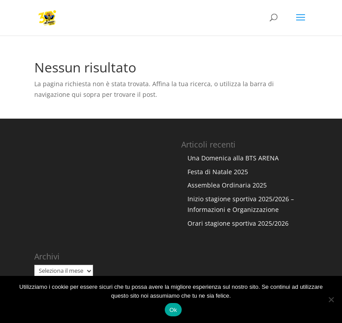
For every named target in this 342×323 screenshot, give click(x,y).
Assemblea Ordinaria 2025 (227, 185)
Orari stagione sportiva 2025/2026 (238, 223)
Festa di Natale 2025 (217, 171)
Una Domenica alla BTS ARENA (233, 158)
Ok (173, 310)
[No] (330, 299)
